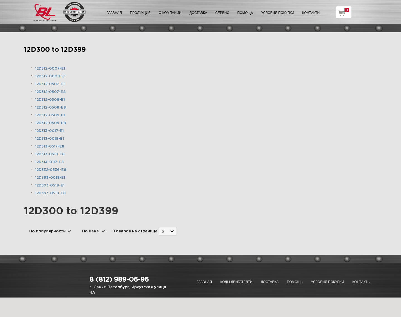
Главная (114, 13)
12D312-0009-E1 (50, 76)
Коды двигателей (236, 282)
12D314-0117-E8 (49, 162)
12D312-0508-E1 (50, 99)
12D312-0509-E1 (50, 115)
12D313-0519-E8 (50, 154)
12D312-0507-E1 (50, 84)
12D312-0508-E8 (50, 107)
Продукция (140, 13)
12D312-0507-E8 (50, 92)
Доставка (198, 13)
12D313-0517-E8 (49, 146)
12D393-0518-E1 (50, 185)
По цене (90, 231)
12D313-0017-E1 (49, 130)
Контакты (311, 13)
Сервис (222, 13)
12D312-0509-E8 (50, 123)
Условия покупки (277, 13)
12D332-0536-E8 (50, 169)
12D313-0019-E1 (49, 138)
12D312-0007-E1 (50, 68)
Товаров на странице (135, 231)
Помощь (245, 13)
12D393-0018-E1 (50, 177)
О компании (170, 13)
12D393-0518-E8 (50, 193)
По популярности (47, 231)
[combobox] (168, 231)
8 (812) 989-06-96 (119, 280)
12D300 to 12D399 (55, 50)
